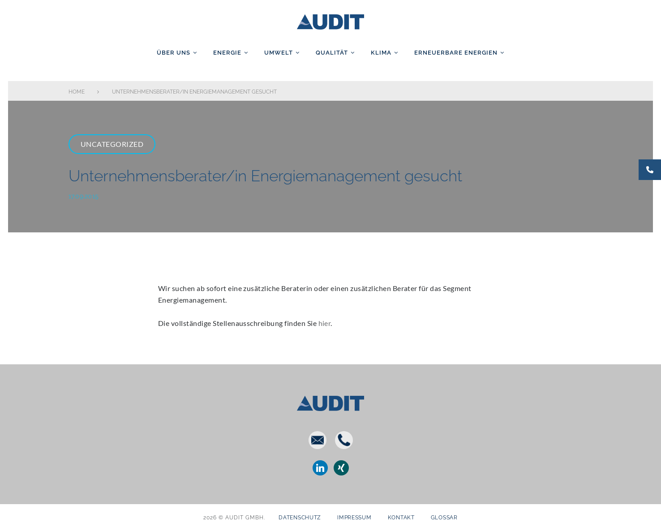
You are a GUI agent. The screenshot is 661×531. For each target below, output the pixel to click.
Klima (381, 52)
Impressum (354, 517)
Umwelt (278, 52)
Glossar (444, 517)
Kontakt (401, 517)
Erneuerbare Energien (456, 52)
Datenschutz (300, 517)
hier (324, 323)
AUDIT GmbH (330, 20)
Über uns (173, 52)
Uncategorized (112, 144)
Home (77, 92)
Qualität (332, 52)
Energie (227, 52)
